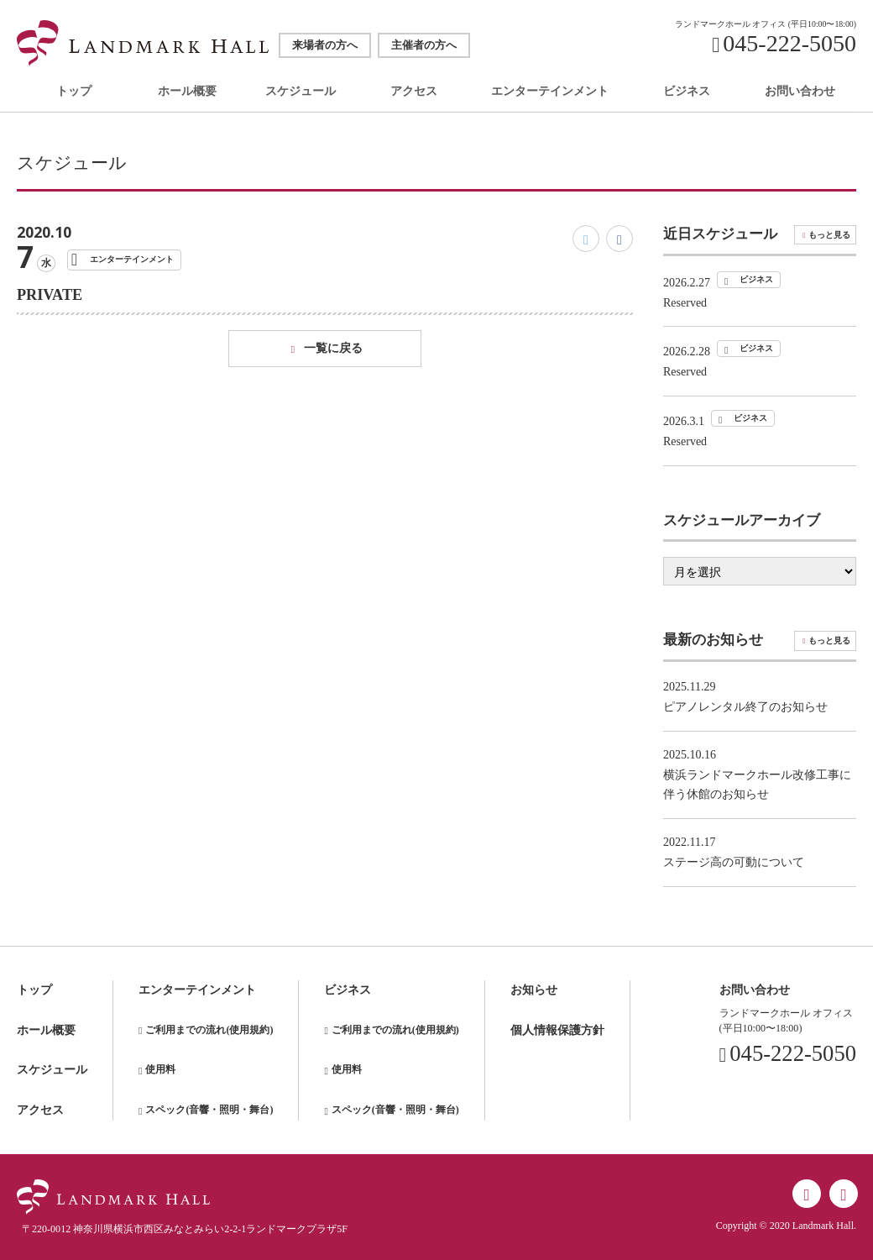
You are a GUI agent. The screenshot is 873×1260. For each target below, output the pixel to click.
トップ (73, 92)
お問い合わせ (800, 92)
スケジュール (300, 92)
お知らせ (533, 990)
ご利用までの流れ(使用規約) (209, 1030)
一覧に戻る (333, 348)
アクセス (413, 92)
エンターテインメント (550, 92)
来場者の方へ (325, 45)
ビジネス (686, 92)
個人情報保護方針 (557, 1030)
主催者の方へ (424, 45)
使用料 (160, 1069)
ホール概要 (187, 92)
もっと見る (829, 234)
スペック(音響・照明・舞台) (209, 1110)
